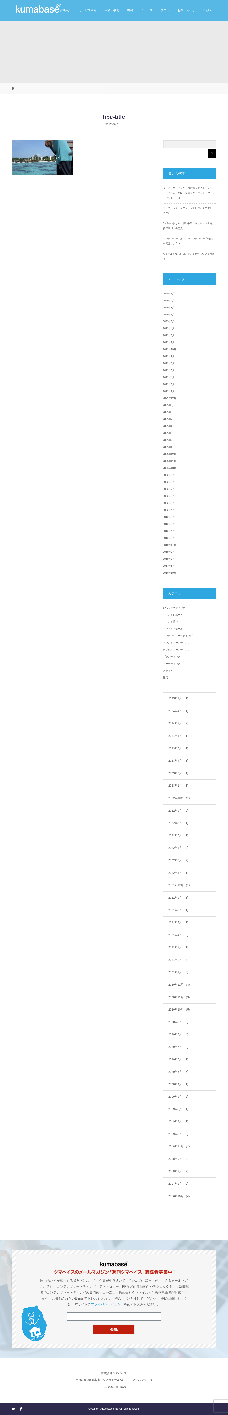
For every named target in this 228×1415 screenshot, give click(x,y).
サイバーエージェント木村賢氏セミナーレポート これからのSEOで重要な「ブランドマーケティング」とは (189, 193)
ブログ (165, 10)
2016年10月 (169, 572)
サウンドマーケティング (176, 642)
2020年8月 (169, 482)
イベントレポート (173, 614)
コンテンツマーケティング (178, 635)
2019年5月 (169, 524)
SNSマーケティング (174, 607)
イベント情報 (170, 621)
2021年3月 (169, 433)
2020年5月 (169, 503)
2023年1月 (169, 342)
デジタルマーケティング (176, 649)
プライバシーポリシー (107, 1304)
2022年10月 (169, 349)
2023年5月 (169, 321)
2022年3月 (169, 384)
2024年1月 (169, 314)
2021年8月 (169, 412)
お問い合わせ (186, 10)
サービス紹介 (87, 10)
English (207, 10)
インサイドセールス (174, 628)
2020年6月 (169, 496)
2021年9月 (169, 405)
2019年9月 (169, 517)
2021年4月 (169, 426)
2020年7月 (169, 489)
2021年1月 (169, 447)
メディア (168, 670)
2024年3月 (169, 307)
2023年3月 (169, 335)
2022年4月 (169, 377)
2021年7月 (169, 419)
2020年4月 (169, 510)
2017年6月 (169, 565)
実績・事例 (112, 10)
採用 (165, 677)
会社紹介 (65, 10)
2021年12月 (169, 398)
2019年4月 (169, 530)
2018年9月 (169, 551)
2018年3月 (169, 558)
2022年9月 (169, 356)
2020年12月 (169, 454)
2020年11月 (169, 461)
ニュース (147, 10)
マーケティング (171, 663)
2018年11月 (169, 544)
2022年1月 (169, 391)
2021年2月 (169, 440)
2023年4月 (169, 328)
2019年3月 (169, 537)
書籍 (130, 10)
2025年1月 (169, 293)
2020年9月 (169, 475)
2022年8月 (169, 363)
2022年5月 (169, 370)
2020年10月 (169, 468)
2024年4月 (169, 300)
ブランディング (171, 656)
